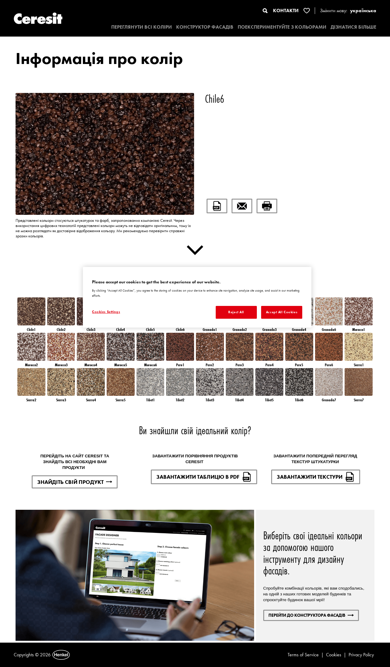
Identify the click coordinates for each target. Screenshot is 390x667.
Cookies (333, 654)
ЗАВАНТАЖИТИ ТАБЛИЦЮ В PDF (204, 477)
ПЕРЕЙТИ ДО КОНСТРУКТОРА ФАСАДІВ (311, 615)
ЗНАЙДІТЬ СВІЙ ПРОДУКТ (74, 481)
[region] (197, 297)
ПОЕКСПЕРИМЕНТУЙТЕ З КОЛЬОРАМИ (282, 27)
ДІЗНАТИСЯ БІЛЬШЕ (353, 27)
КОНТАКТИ (286, 10)
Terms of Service (303, 654)
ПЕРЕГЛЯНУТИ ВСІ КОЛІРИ (141, 27)
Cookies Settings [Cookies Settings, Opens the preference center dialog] (106, 312)
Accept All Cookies (281, 312)
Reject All (236, 312)
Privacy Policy (361, 654)
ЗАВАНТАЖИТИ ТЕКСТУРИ (316, 477)
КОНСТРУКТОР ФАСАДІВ (204, 27)
